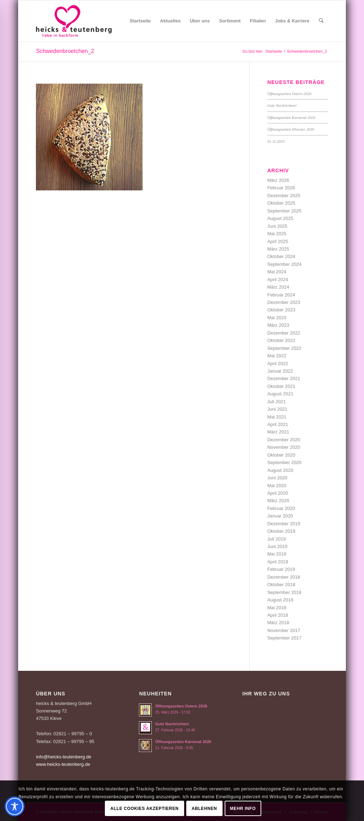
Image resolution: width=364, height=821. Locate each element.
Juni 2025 (277, 226)
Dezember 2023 (283, 302)
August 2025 (280, 218)
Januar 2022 (280, 371)
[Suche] (321, 21)
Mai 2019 (276, 554)
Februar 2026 (281, 187)
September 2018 (284, 592)
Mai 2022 (276, 355)
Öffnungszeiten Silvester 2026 (290, 129)
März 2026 (278, 180)
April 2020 (277, 493)
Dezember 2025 (283, 195)
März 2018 (278, 622)
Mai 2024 (276, 271)
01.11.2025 (276, 141)
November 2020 (283, 447)
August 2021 (280, 393)
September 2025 (284, 211)
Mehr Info (243, 808)
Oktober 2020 (281, 455)
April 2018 (277, 615)
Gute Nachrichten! (282, 105)
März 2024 (278, 287)
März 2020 (278, 500)
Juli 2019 (276, 539)
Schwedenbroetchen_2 (65, 51)
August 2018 (280, 599)
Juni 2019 (277, 546)
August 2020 (280, 470)
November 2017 (283, 630)
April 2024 (277, 279)
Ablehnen (204, 808)
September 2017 (284, 638)
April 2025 (277, 241)
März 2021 (278, 432)
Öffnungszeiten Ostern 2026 (289, 93)
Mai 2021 (276, 417)
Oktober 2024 (281, 256)
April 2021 (277, 424)
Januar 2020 (280, 516)
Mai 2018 (276, 607)
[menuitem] (140, 21)
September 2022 (284, 348)
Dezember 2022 (283, 333)
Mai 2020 (276, 485)
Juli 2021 (276, 401)
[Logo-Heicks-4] (74, 21)
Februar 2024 (281, 295)
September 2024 (284, 264)
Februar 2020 (281, 508)
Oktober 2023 (281, 309)
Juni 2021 (277, 409)
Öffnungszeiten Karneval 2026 (291, 117)
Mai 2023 (276, 317)
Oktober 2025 (281, 203)
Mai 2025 (276, 233)
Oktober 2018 (281, 584)
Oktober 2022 (281, 340)
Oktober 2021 (281, 386)
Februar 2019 (281, 569)
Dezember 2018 (283, 577)
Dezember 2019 (283, 523)
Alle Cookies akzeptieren (145, 808)
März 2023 (278, 325)
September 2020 (284, 462)
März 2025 (278, 249)
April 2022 (277, 363)
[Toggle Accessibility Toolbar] (14, 806)
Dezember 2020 (283, 439)
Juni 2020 (277, 477)
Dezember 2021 (283, 378)
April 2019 (277, 561)
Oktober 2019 (281, 531)
